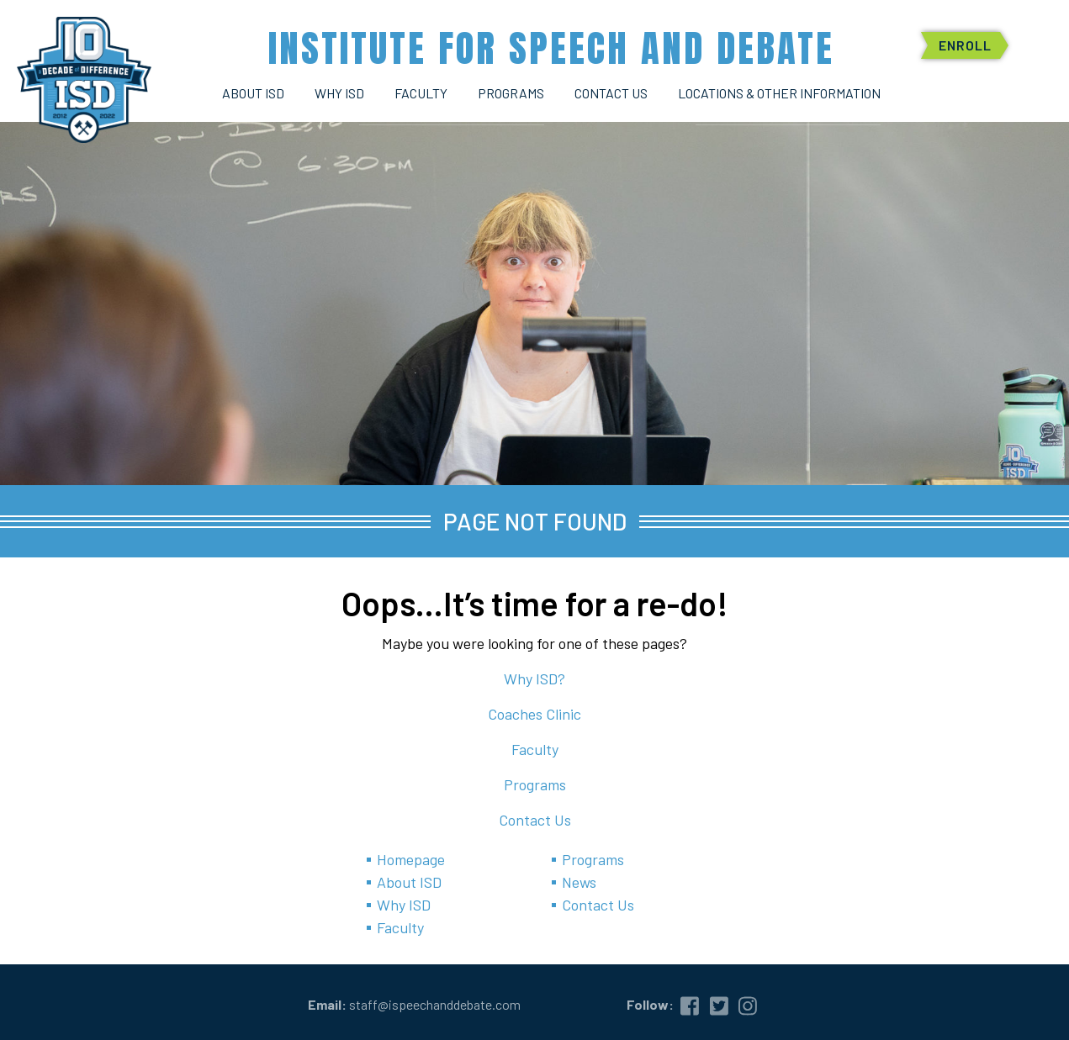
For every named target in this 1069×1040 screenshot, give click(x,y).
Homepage (411, 859)
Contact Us (535, 819)
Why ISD (404, 904)
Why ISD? (534, 678)
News (579, 882)
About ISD (409, 882)
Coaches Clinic (534, 714)
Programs (535, 784)
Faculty (534, 749)
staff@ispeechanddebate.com (435, 1004)
